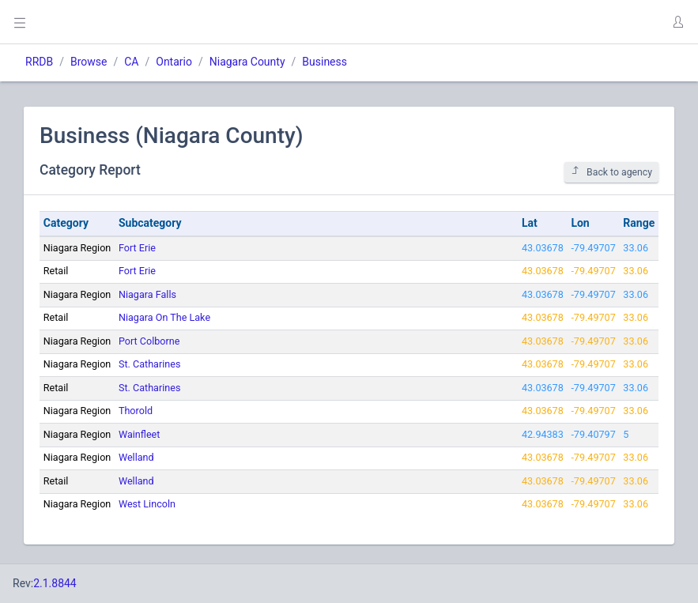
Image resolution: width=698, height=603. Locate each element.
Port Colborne (149, 341)
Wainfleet (139, 434)
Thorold (136, 410)
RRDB (39, 61)
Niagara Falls (147, 294)
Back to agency (611, 172)
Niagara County (247, 61)
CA (131, 61)
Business (324, 61)
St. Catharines (149, 364)
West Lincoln (147, 504)
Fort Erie (137, 248)
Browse (88, 61)
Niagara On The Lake (164, 317)
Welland (136, 457)
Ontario (174, 61)
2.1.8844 (55, 583)
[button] (677, 22)
